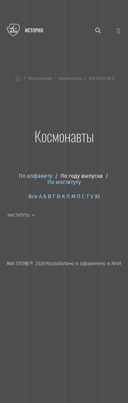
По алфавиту (35, 176)
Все (33, 196)
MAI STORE (18, 264)
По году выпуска (81, 176)
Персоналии (40, 78)
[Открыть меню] (118, 30)
